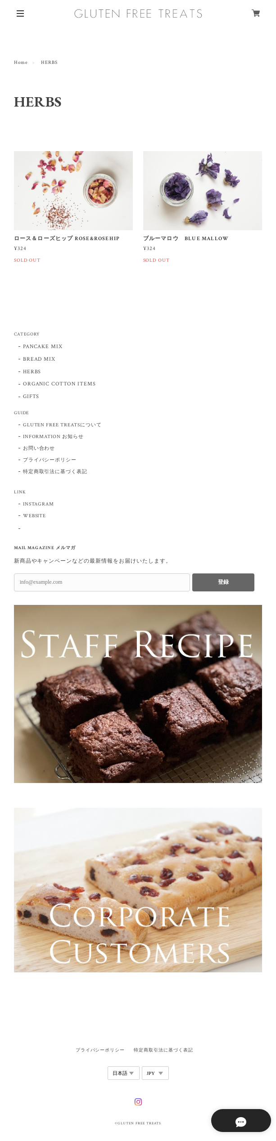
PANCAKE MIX (43, 346)
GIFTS (31, 396)
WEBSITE (34, 516)
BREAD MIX (39, 359)
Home (21, 62)
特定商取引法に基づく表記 (55, 472)
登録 (223, 582)
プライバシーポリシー (50, 460)
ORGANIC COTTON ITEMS (59, 383)
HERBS (32, 371)
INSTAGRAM (38, 504)
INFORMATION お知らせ (53, 437)
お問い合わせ (39, 448)
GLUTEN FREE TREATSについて (62, 425)
